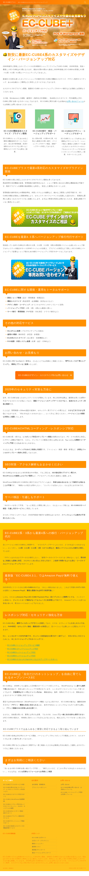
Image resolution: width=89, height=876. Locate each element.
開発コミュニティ (38, 843)
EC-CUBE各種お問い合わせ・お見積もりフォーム (71, 788)
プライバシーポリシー (39, 787)
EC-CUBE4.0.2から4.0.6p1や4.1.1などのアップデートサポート (32, 659)
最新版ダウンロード (38, 849)
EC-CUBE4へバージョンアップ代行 (21, 656)
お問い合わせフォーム (75, 101)
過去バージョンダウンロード (41, 852)
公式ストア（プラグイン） (40, 840)
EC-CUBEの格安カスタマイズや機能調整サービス (13, 826)
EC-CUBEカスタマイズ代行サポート (13, 795)
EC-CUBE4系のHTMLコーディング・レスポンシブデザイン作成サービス (14, 789)
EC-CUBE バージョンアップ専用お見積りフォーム (71, 793)
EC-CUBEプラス (9, 2)
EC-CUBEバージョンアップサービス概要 (23, 645)
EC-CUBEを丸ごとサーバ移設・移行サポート (13, 812)
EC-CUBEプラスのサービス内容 (13, 784)
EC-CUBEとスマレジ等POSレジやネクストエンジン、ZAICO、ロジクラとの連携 (14, 806)
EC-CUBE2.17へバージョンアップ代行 (22, 649)
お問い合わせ (65, 784)
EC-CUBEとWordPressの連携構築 (14, 800)
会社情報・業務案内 (38, 784)
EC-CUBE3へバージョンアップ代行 (21, 652)
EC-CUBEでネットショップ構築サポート (13, 822)
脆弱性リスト (36, 846)
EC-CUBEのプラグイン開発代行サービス (13, 817)
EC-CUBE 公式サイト (39, 837)
